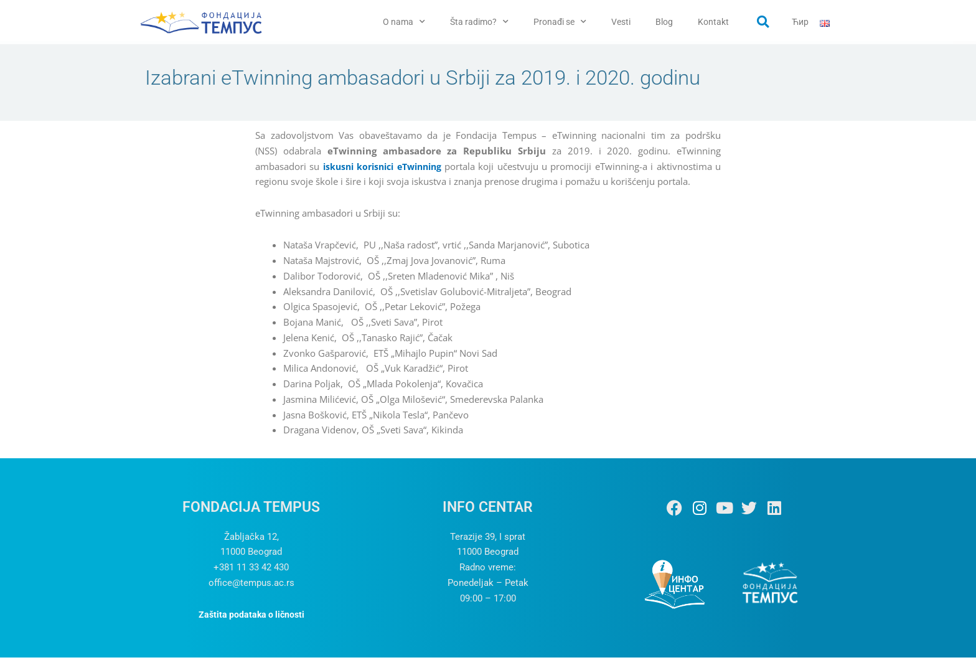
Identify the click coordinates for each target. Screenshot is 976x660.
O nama (404, 21)
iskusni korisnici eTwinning (385, 169)
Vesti (621, 22)
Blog (664, 22)
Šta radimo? (479, 21)
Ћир (800, 22)
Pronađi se (559, 21)
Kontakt (713, 22)
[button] (763, 22)
